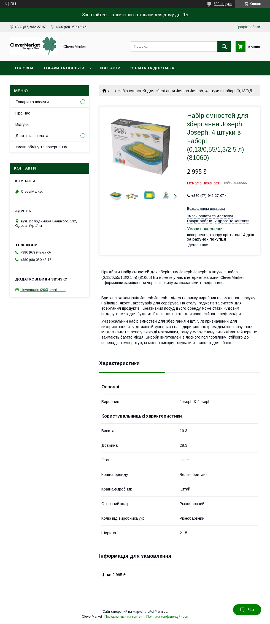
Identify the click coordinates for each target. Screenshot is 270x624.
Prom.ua (161, 612)
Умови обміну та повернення (41, 147)
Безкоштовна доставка (206, 208)
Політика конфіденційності (167, 616)
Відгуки (22, 124)
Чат (247, 609)
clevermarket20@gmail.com (43, 290)
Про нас (22, 113)
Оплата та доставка (152, 68)
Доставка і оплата (31, 135)
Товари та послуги (63, 68)
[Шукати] (224, 46)
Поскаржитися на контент (124, 616)
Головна (24, 68)
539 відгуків (223, 4)
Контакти (110, 68)
